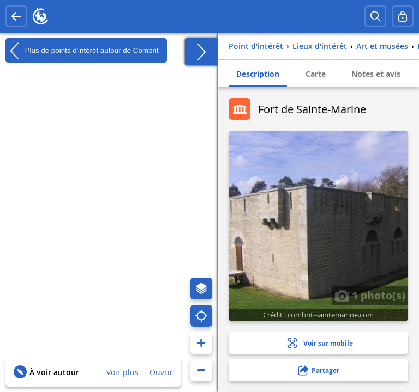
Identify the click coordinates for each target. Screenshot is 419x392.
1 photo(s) (369, 295)
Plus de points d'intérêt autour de (82, 50)
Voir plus (122, 372)
